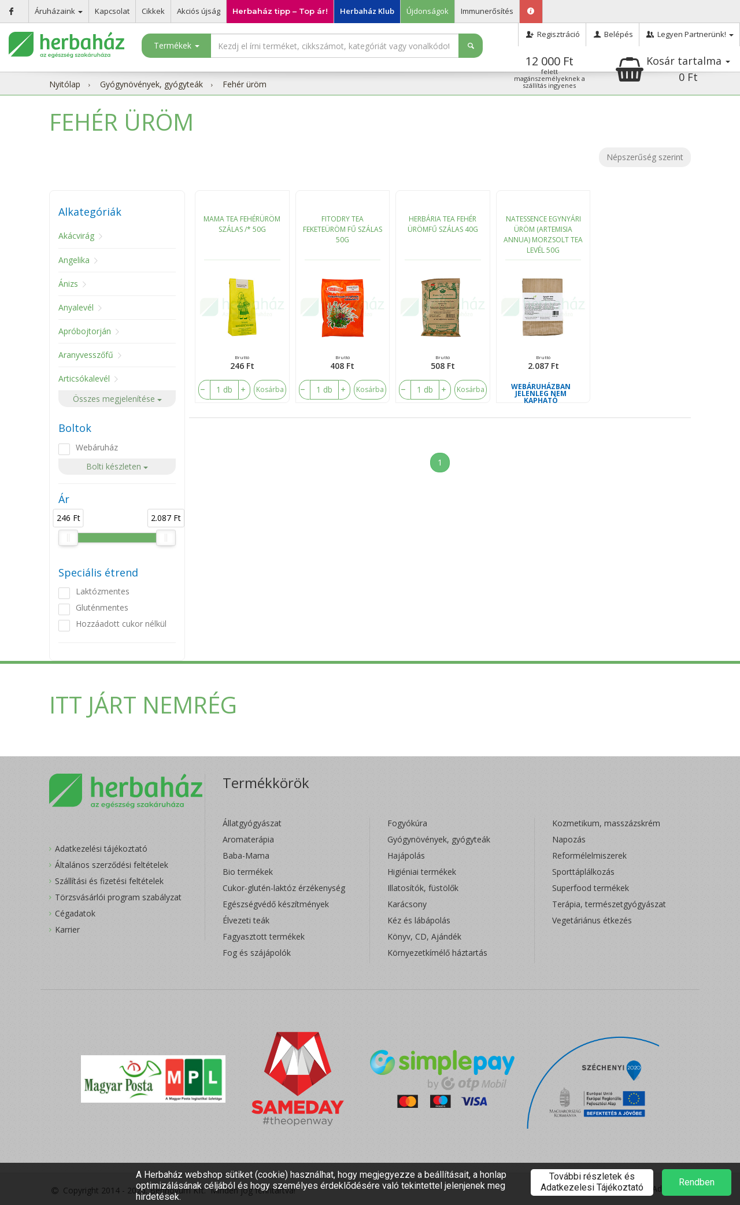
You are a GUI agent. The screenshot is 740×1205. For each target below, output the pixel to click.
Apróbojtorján (84, 331)
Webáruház (97, 447)
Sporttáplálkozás (583, 871)
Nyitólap (64, 84)
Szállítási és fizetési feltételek (109, 880)
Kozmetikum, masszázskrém (606, 823)
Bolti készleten (117, 466)
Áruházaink (59, 11)
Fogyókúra (407, 823)
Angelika (74, 259)
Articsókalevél (84, 378)
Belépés (612, 34)
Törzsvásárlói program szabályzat (118, 897)
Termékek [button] (176, 45)
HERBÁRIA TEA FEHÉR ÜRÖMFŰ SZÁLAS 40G (443, 224)
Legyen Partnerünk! (689, 34)
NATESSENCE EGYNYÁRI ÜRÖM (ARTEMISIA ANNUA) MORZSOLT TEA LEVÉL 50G (543, 234)
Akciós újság (198, 11)
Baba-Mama (246, 855)
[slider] (68, 538)
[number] (224, 390)
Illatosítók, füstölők (422, 887)
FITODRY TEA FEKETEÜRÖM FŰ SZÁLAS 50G (342, 229)
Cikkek (153, 11)
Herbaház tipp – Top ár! (280, 11)
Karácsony (407, 904)
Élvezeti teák (246, 920)
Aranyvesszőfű (85, 354)
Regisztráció (551, 34)
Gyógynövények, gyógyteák (151, 84)
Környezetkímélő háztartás (437, 952)
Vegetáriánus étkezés (592, 920)
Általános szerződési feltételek (111, 864)
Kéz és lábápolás (418, 920)
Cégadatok (75, 913)
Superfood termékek (590, 887)
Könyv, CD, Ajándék (424, 936)
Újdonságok (427, 11)
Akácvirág (76, 235)
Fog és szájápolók (257, 952)
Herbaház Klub (367, 11)
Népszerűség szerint (644, 156)
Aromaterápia (248, 839)
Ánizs (68, 283)
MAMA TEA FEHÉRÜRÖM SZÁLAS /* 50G (242, 224)
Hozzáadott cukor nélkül (121, 623)
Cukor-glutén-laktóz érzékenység (284, 887)
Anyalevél (76, 307)
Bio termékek (248, 871)
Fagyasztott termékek (264, 936)
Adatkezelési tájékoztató (101, 848)
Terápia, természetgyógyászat (609, 904)
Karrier (67, 929)
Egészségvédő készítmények (276, 904)
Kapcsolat (112, 11)
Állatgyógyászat (252, 823)
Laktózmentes (103, 591)
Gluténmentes (102, 607)
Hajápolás (406, 855)
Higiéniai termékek (421, 871)
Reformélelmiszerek (589, 855)
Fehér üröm (245, 84)
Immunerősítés (487, 11)
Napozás (569, 839)
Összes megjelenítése (117, 398)
